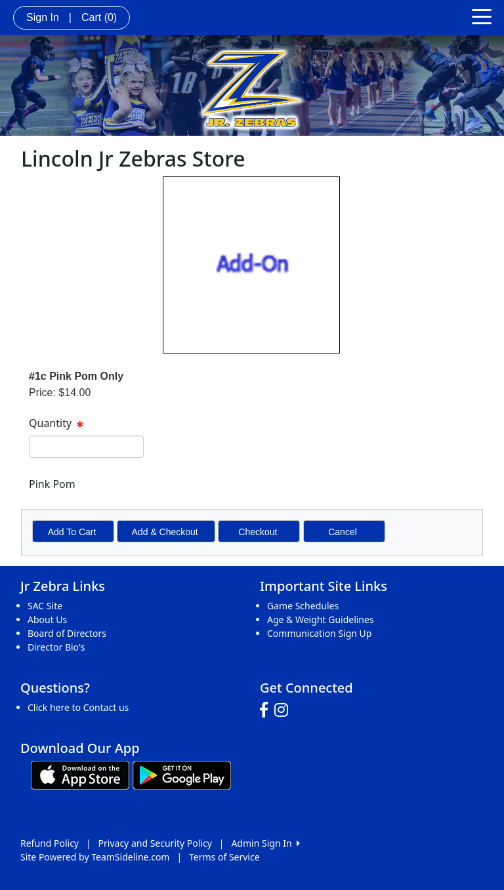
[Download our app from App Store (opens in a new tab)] (80, 773)
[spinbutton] (86, 446)
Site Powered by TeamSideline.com (94, 857)
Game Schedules (303, 605)
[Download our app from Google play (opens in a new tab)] (182, 773)
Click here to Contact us (78, 707)
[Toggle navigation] (481, 16)
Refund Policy (49, 843)
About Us (47, 619)
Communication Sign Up (319, 633)
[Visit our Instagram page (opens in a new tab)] (284, 710)
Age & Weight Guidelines (320, 619)
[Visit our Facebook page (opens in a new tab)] (267, 710)
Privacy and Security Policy (155, 843)
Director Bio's (56, 647)
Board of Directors (67, 633)
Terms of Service (224, 857)
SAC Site (45, 605)
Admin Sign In (265, 843)
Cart (99, 17)
